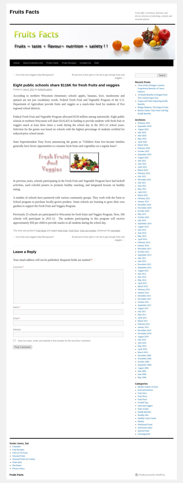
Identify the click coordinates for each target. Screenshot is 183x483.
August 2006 (143, 368)
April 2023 (142, 167)
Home (17, 63)
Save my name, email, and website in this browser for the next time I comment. (54, 341)
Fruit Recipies (18, 449)
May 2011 (142, 314)
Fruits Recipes (69, 63)
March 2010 (143, 352)
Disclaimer (17, 465)
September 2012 (144, 267)
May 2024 (142, 139)
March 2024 (143, 145)
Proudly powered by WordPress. (152, 475)
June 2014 (142, 233)
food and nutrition (145, 390)
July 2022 (142, 176)
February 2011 (144, 324)
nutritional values (145, 427)
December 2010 (144, 330)
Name (16, 307)
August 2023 (143, 157)
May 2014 (142, 236)
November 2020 (144, 208)
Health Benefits (144, 412)
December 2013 (144, 248)
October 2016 (143, 217)
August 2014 (143, 226)
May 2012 (142, 280)
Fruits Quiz (17, 462)
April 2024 (142, 142)
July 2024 (142, 132)
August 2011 (143, 308)
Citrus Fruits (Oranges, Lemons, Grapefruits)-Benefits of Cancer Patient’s (151, 88)
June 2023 (142, 164)
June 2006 (142, 374)
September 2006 (144, 365)
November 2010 (144, 333)
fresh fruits (63, 230)
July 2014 (142, 230)
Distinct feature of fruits (148, 387)
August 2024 (143, 129)
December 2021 (144, 179)
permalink (115, 230)
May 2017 (142, 214)
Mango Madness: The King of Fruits (153, 107)
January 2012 (143, 292)
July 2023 (142, 160)
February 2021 (144, 198)
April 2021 (142, 192)
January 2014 (143, 245)
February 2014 (144, 242)
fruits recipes (143, 409)
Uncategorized (144, 434)
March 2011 (143, 321)
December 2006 (144, 355)
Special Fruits (143, 431)
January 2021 (143, 201)
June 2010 (142, 343)
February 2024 (144, 148)
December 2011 (144, 296)
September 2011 (144, 305)
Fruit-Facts (74, 230)
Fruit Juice (142, 393)
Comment (18, 267)
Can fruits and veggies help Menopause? (33, 75)
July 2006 (142, 371)
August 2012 (143, 270)
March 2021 (143, 195)
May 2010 (142, 346)
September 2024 (144, 126)
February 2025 (144, 123)
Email (16, 318)
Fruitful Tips (143, 402)
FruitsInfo (16, 446)
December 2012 (144, 264)
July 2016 (142, 220)
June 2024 (142, 135)
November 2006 (144, 358)
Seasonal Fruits (18, 456)
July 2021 (142, 182)
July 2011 (142, 311)
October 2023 (143, 151)
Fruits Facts (24, 12)
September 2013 (144, 255)
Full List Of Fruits (20, 453)
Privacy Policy (18, 468)
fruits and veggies (88, 230)
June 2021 (142, 186)
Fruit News (41, 230)
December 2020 (144, 204)
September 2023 (144, 154)
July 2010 (142, 340)
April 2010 (142, 349)
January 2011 (143, 327)
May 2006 (142, 377)
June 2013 (142, 261)
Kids (96, 63)
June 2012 (142, 277)
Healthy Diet (143, 415)
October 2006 (143, 362)
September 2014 (144, 223)
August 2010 (143, 336)
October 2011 (143, 302)
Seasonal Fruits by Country (23, 459)
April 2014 (142, 239)
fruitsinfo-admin (45, 89)
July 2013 (142, 258)
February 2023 (144, 173)
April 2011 (142, 318)
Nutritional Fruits (145, 424)
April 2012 (142, 283)
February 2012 (144, 289)
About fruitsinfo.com (33, 63)
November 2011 (144, 299)
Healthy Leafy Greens (147, 418)
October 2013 (143, 252)
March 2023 (143, 170)
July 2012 (142, 274)
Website (17, 329)
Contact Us (85, 63)
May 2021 (142, 189)
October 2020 (143, 211)
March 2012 (143, 286)
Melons (141, 421)
